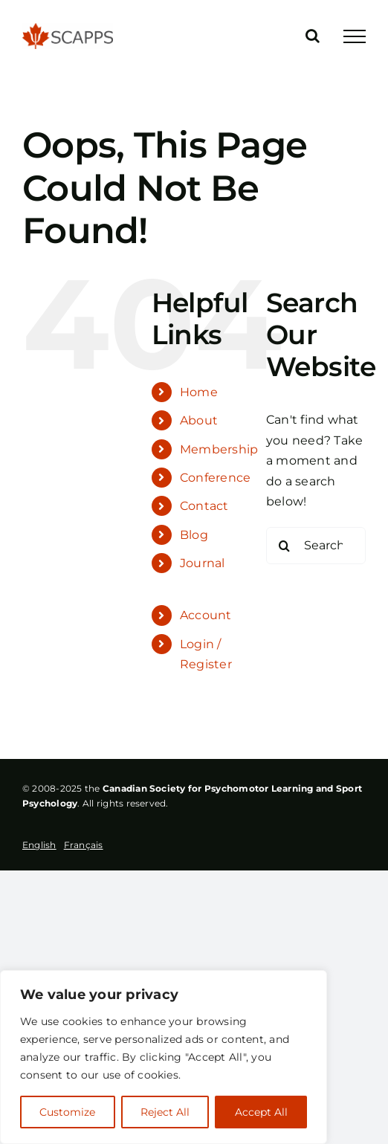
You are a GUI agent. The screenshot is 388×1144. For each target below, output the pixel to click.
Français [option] (83, 844)
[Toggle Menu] (355, 36)
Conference (215, 478)
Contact (204, 506)
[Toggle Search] (312, 35)
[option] (83, 844)
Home (199, 392)
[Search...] (316, 545)
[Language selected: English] (66, 846)
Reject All (165, 1112)
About (199, 420)
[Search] (284, 545)
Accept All (261, 1112)
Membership (219, 449)
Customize (67, 1112)
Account (206, 615)
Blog (194, 535)
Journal (202, 563)
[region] (163, 1057)
